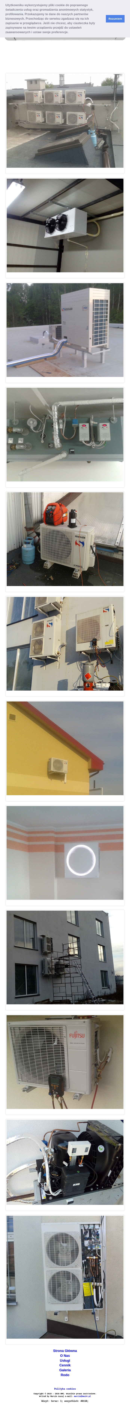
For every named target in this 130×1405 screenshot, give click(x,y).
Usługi (65, 1360)
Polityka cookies (65, 1389)
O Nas (65, 1356)
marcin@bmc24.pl (82, 1396)
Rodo (65, 1375)
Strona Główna (65, 1351)
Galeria (65, 1370)
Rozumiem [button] (115, 18)
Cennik (65, 1365)
